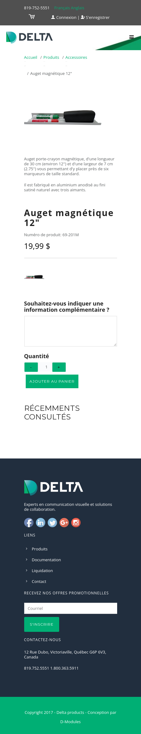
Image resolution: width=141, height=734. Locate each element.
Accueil (30, 57)
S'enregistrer (95, 17)
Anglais (77, 8)
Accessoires (76, 57)
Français (62, 8)
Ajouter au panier (52, 381)
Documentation (46, 559)
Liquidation (42, 570)
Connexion (64, 17)
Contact (39, 581)
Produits (51, 57)
